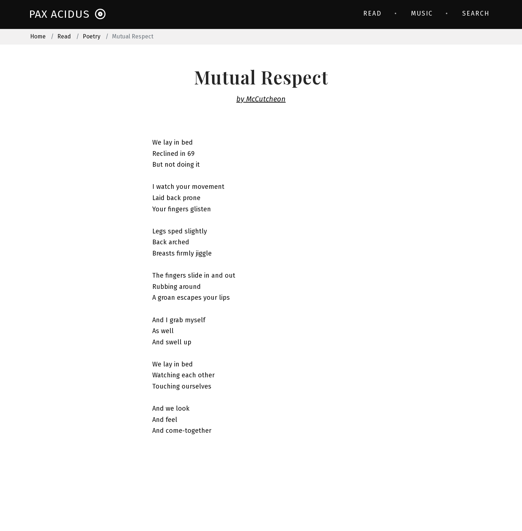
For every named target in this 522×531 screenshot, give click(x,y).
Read (372, 13)
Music (422, 13)
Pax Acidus (67, 14)
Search (475, 13)
